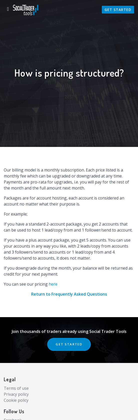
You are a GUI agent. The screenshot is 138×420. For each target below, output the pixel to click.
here (53, 284)
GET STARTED (69, 344)
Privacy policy (16, 394)
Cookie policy (16, 400)
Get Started (118, 9)
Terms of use (16, 388)
